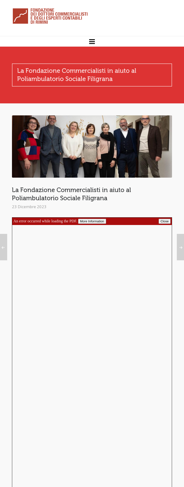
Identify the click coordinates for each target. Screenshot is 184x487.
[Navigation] (92, 41)
